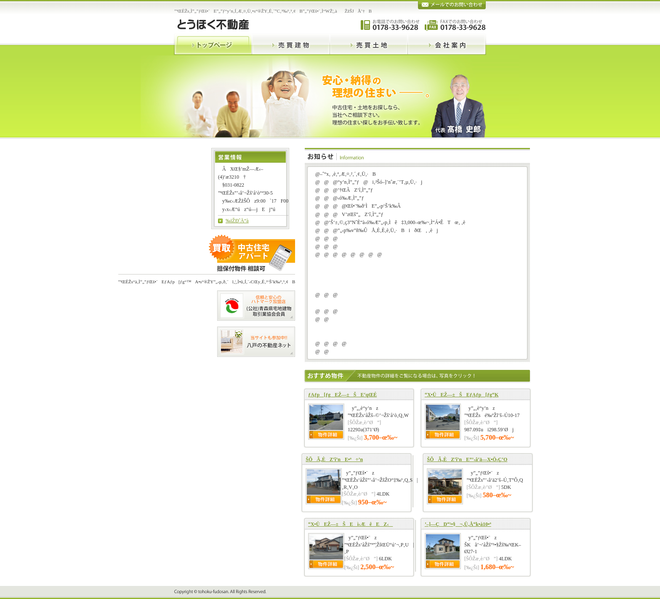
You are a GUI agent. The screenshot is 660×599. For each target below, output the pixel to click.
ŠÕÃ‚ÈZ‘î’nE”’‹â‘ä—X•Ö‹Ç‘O (467, 459)
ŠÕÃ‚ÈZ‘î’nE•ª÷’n (334, 459)
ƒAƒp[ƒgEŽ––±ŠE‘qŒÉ (342, 395)
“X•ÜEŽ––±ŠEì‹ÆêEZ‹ (350, 524)
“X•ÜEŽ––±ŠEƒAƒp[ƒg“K (461, 395)
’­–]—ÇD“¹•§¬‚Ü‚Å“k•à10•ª (458, 524)
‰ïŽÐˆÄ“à (237, 221)
